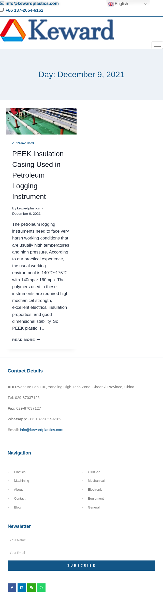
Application (23, 143)
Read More (26, 340)
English (118, 4)
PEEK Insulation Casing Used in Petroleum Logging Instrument (38, 175)
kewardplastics (28, 208)
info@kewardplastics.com (29, 3)
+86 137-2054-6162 (23, 10)
